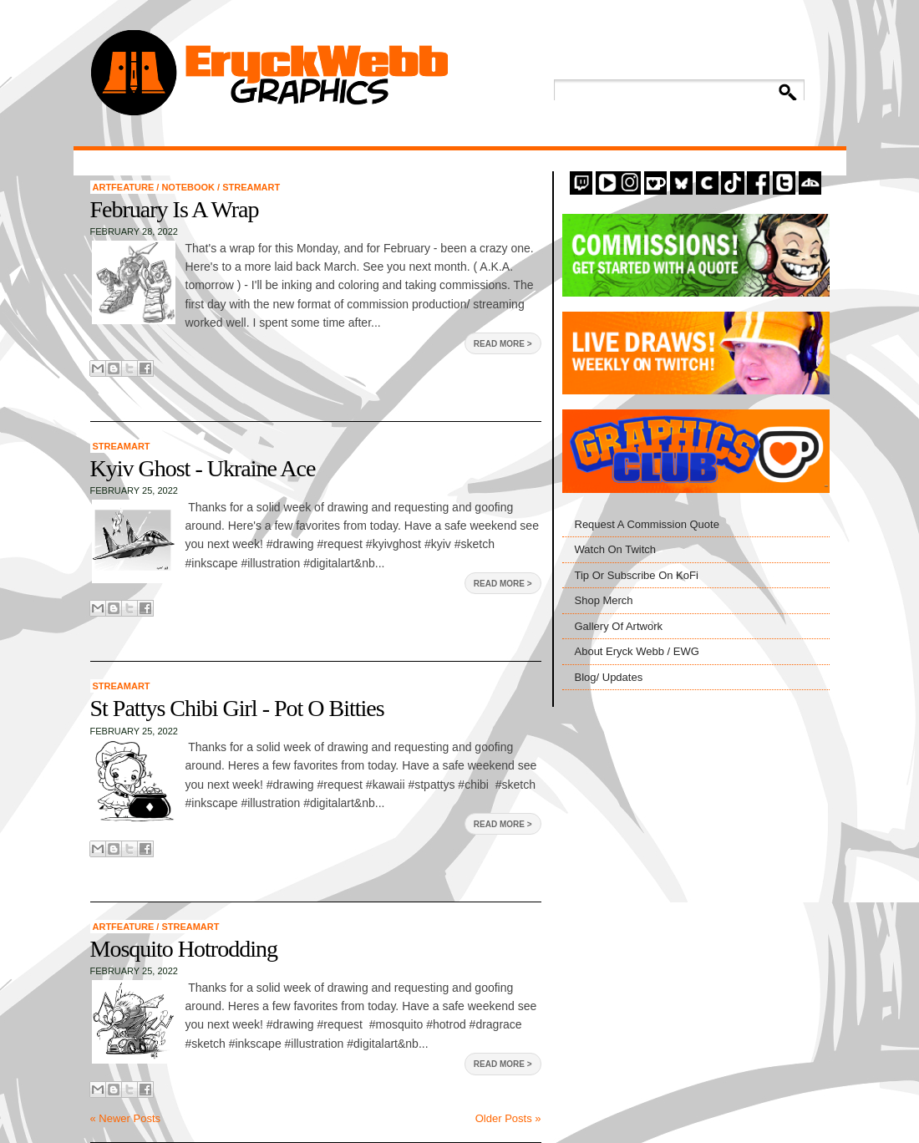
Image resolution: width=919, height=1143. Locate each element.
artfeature (125, 187)
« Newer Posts (125, 1118)
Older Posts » (508, 1118)
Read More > (503, 343)
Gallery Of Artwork (619, 626)
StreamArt (251, 187)
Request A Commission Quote (647, 524)
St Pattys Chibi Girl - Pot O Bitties (237, 708)
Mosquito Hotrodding (183, 949)
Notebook (189, 187)
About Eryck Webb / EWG (637, 651)
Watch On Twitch (616, 549)
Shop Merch (604, 600)
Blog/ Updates (609, 677)
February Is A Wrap (174, 209)
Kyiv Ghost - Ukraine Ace (203, 468)
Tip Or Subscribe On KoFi (636, 575)
